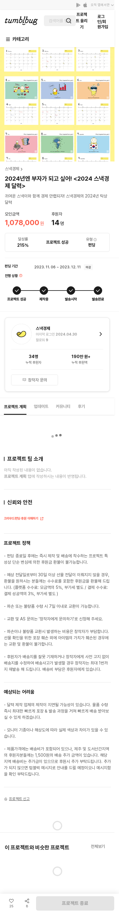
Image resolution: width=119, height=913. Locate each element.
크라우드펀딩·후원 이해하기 (24, 519)
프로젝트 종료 (75, 903)
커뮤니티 (63, 406)
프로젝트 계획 (15, 406)
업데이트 (41, 406)
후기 (81, 406)
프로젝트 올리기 (81, 20)
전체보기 (98, 846)
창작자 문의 (34, 380)
